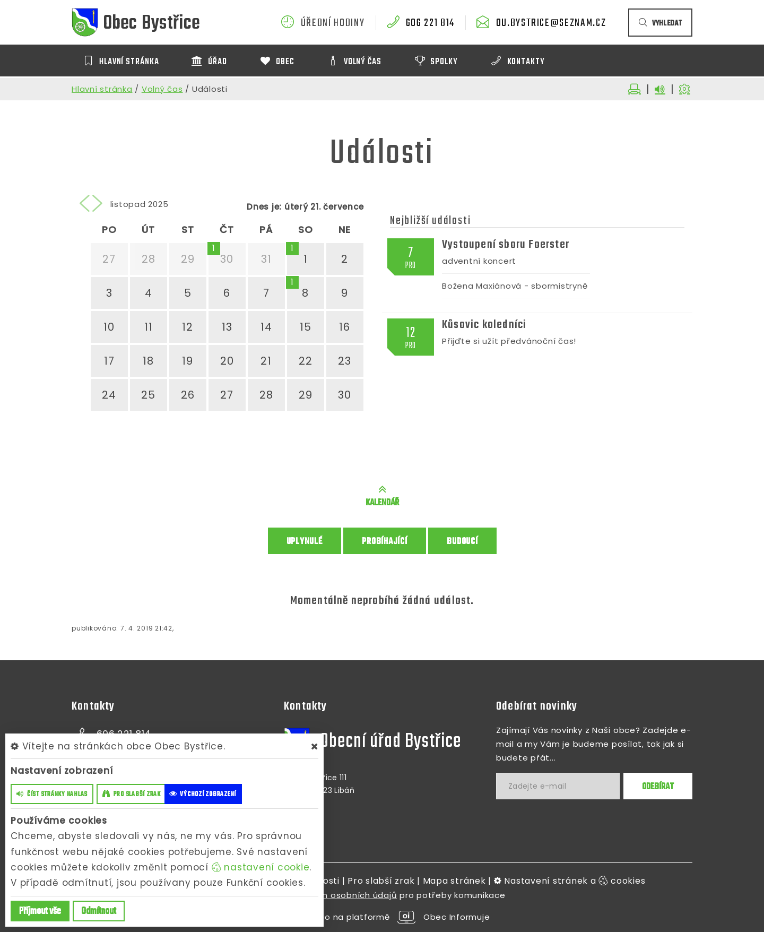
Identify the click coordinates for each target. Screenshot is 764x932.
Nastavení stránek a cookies (570, 881)
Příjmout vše (40, 911)
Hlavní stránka (102, 88)
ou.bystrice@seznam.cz (551, 23)
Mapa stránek (454, 881)
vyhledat (660, 24)
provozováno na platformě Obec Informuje (382, 916)
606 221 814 (430, 23)
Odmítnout (98, 911)
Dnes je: (264, 206)
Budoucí (462, 541)
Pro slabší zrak (381, 881)
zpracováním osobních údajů (334, 895)
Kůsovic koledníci (484, 325)
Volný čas (162, 88)
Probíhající (384, 541)
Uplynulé (304, 541)
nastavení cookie (261, 867)
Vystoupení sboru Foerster (505, 245)
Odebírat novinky (536, 706)
